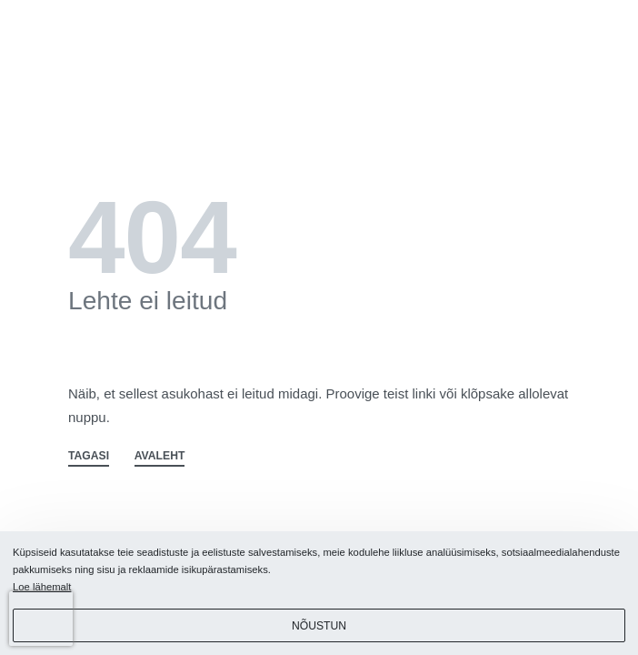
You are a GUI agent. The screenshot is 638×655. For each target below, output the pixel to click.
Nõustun (319, 626)
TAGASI (88, 456)
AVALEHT (160, 456)
